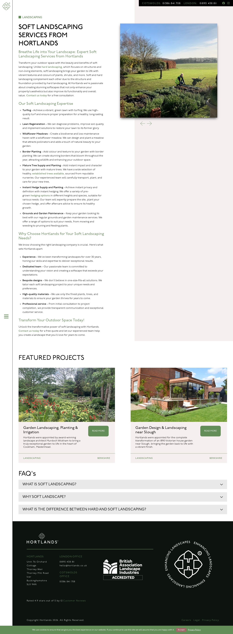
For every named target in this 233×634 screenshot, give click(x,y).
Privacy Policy (210, 620)
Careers (186, 620)
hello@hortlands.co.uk (73, 566)
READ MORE (98, 431)
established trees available (48, 173)
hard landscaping (52, 67)
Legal (197, 620)
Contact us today (36, 95)
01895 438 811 (208, 3)
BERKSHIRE (103, 458)
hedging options (40, 195)
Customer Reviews (74, 601)
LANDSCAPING (30, 17)
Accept (181, 630)
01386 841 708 (171, 3)
